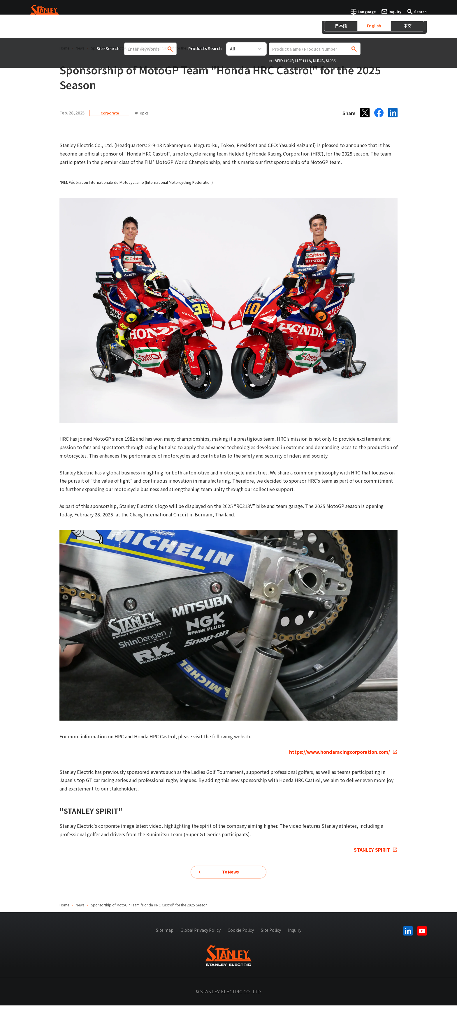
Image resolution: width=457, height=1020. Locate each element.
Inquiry (294, 944)
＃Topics (141, 112)
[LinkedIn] (393, 113)
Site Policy (271, 944)
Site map (164, 944)
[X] (365, 113)
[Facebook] (379, 113)
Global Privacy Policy (200, 944)
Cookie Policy (241, 944)
